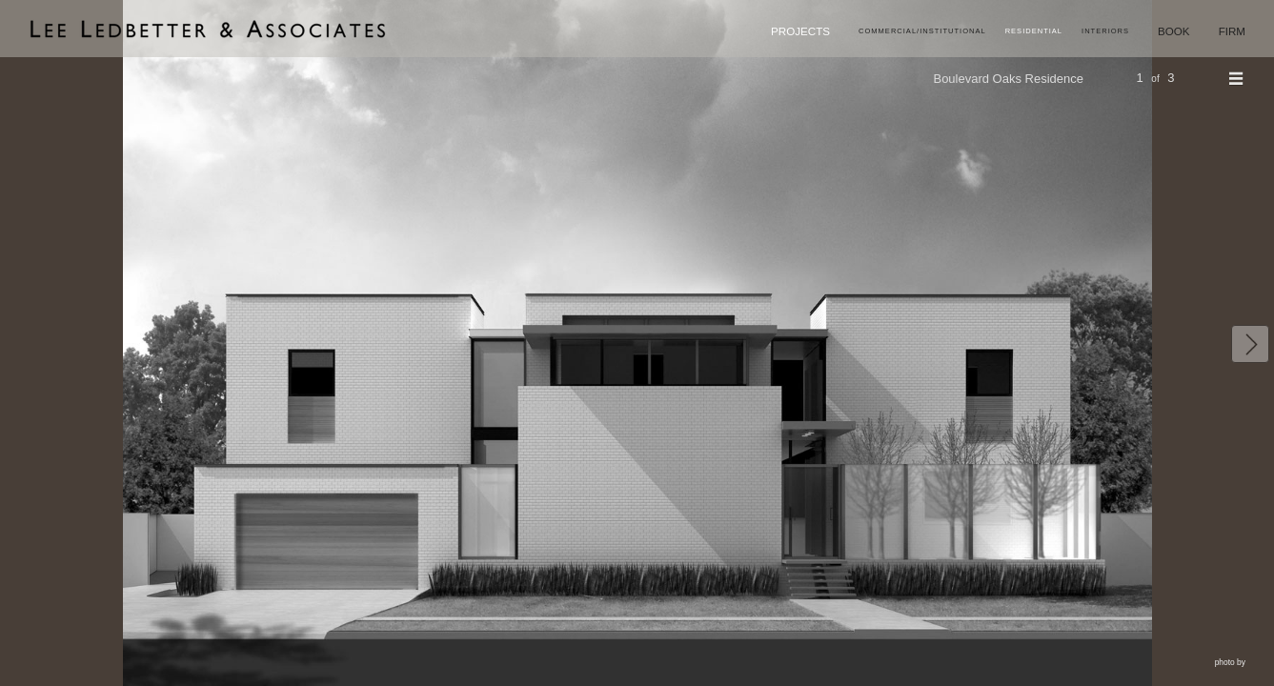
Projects (716, 33)
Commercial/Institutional (862, 34)
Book (1162, 33)
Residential (997, 34)
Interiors (1081, 34)
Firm (1227, 33)
